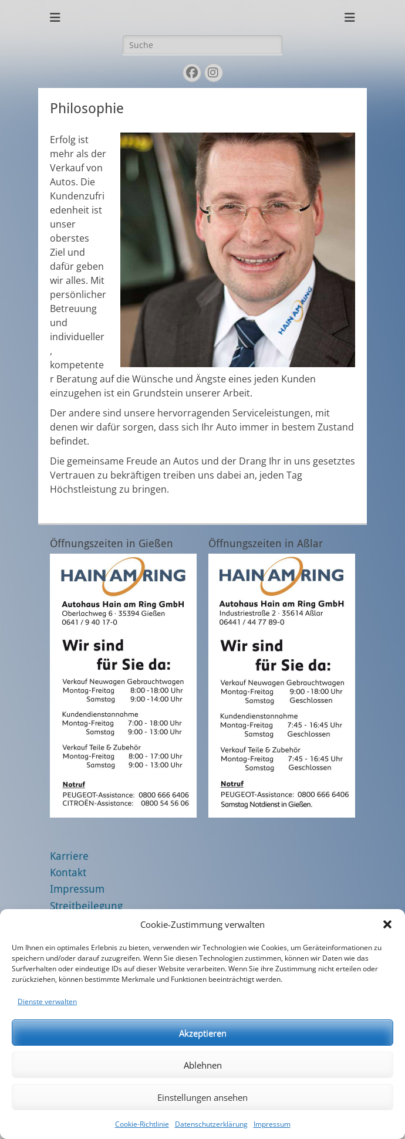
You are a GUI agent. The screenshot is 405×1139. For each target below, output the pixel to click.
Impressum (272, 1124)
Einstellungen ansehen (202, 1097)
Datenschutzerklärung (211, 1124)
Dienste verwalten (47, 1001)
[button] (387, 924)
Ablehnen (203, 1065)
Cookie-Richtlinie (142, 1124)
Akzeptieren (203, 1033)
